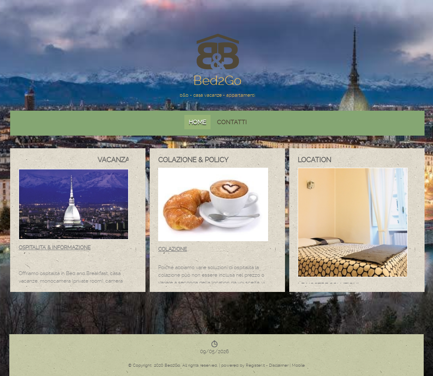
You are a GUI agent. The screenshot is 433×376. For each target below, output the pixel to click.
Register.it (255, 365)
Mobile (298, 365)
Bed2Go (217, 80)
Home (197, 122)
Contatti (232, 122)
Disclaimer (278, 365)
